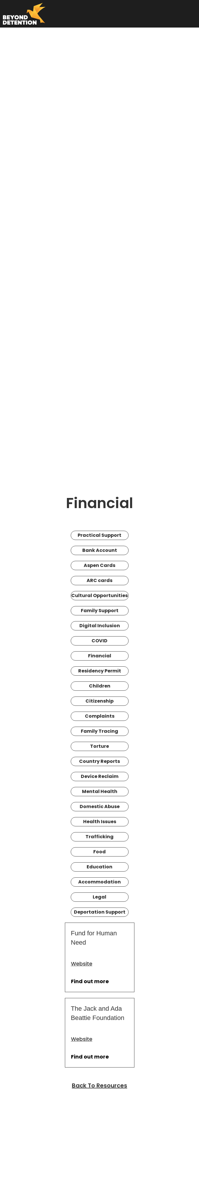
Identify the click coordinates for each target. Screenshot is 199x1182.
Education (99, 866)
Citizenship (99, 701)
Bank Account (99, 550)
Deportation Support (99, 912)
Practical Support (99, 535)
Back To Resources (99, 1085)
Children (99, 686)
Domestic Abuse (100, 806)
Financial (99, 655)
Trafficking (99, 836)
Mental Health (99, 791)
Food (99, 851)
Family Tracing (99, 731)
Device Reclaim (99, 776)
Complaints (99, 716)
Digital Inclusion (99, 625)
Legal (99, 897)
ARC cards (99, 580)
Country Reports (99, 761)
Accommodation (99, 882)
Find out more (90, 981)
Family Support (99, 610)
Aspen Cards (99, 565)
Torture (99, 746)
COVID (99, 640)
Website (81, 963)
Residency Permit (99, 671)
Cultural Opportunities (99, 595)
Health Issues (99, 821)
